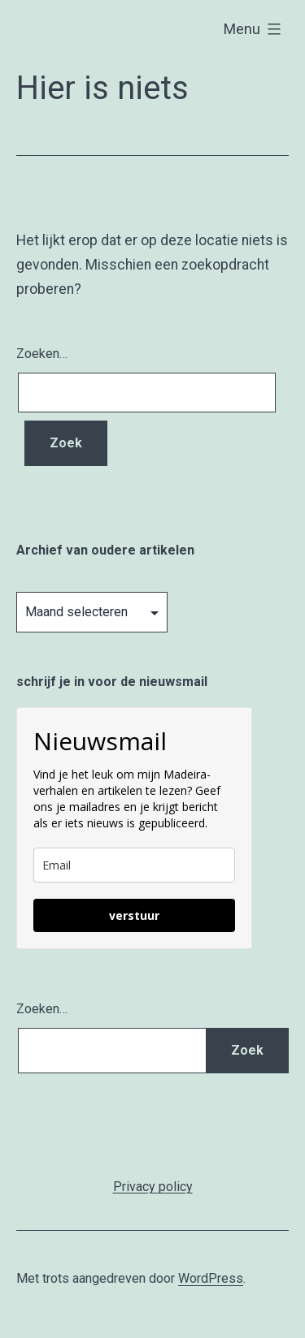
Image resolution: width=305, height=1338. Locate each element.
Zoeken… (42, 353)
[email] (134, 865)
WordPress (210, 1278)
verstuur (134, 915)
